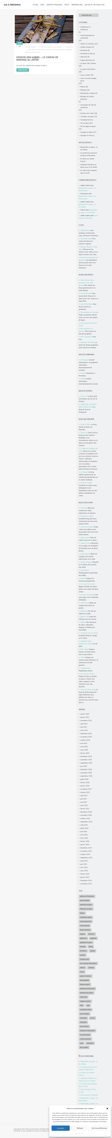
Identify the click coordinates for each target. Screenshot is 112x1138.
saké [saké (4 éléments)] (88, 1005)
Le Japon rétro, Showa (88, 63)
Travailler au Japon (87, 116)
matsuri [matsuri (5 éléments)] (82, 968)
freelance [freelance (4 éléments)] (91, 934)
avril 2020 (84, 747)
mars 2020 (84, 750)
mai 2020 (83, 743)
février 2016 (84, 841)
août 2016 (84, 825)
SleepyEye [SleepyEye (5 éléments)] (83, 1022)
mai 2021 (83, 727)
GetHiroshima (85, 230)
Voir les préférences (99, 1128)
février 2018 (84, 782)
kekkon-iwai (36, 52)
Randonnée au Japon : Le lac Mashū (89, 148)
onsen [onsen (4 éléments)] (82, 972)
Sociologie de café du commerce (88, 106)
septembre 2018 (86, 776)
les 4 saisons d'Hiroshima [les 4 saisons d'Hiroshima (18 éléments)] (88, 963)
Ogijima (83, 622)
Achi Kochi (83, 508)
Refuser (80, 1128)
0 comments (69, 47)
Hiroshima (83, 50)
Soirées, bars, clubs (87, 113)
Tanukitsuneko (85, 668)
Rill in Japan (84, 649)
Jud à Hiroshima (87, 1056)
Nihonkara (83, 611)
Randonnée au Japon (87, 93)
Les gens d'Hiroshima (87, 69)
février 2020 (84, 753)
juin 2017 (83, 799)
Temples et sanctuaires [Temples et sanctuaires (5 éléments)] (87, 1031)
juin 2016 (83, 831)
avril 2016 (84, 835)
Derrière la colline (86, 516)
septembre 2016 (86, 822)
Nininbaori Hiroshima (87, 342)
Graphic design (85, 47)
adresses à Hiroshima (38, 49)
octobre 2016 (85, 818)
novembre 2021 (86, 720)
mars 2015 (84, 871)
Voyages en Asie (86, 135)
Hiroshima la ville (86, 53)
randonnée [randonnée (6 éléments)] (83, 997)
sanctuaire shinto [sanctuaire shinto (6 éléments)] (85, 1010)
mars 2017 (84, 805)
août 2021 (84, 724)
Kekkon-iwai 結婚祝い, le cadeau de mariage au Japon (37, 58)
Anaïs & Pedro (85, 424)
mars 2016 (84, 838)
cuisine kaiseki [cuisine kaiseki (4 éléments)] (84, 926)
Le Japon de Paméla (87, 595)
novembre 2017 (86, 789)
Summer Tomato (86, 483)
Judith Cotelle (31, 47)
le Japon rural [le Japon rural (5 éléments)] (84, 959)
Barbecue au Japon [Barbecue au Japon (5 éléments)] (86, 909)
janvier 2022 (84, 717)
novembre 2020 (86, 737)
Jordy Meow (84, 570)
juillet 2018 (84, 779)
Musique (83, 90)
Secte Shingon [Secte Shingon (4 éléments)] (84, 1014)
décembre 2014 (86, 880)
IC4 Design (84, 360)
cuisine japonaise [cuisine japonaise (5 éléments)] (85, 921)
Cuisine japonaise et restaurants (87, 36)
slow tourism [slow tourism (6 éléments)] (84, 1026)
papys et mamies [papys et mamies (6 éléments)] (85, 976)
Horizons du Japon (86, 527)
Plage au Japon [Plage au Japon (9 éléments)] (85, 984)
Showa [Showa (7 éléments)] (92, 1018)
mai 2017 (83, 802)
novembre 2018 (86, 773)
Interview (83, 57)
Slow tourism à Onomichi (89, 1095)
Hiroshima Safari (86, 239)
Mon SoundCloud (86, 337)
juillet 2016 (84, 828)
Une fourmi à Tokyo (87, 674)
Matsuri (82, 87)
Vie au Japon (58, 47)
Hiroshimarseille (86, 293)
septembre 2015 (86, 858)
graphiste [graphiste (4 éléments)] (93, 938)
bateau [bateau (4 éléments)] (82, 913)
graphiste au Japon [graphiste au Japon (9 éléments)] (86, 942)
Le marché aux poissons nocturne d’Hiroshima (88, 154)
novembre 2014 (86, 884)
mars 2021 (84, 730)
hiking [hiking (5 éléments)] (91, 947)
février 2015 (84, 874)
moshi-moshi (84, 603)
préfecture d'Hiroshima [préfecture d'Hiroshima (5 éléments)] (87, 989)
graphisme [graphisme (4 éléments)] (83, 938)
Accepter (60, 1128)
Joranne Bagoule (86, 562)
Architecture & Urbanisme (85, 28)
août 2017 (84, 796)
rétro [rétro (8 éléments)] (81, 1005)
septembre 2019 (86, 763)
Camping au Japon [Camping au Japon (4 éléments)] (86, 917)
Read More (22, 70)
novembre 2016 (86, 815)
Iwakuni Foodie (85, 543)
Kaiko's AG (84, 396)
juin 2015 (83, 864)
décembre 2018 (86, 769)
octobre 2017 (85, 792)
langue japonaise (86, 60)
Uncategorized (85, 120)
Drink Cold (84, 433)
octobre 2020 (85, 740)
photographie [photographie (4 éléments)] (84, 980)
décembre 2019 (86, 756)
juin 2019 (83, 766)
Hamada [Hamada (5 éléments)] (82, 947)
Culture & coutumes (46, 47)
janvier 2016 (84, 844)
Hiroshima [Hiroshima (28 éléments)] (83, 951)
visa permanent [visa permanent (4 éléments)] (85, 1035)
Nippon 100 (84, 617)
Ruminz (83, 373)
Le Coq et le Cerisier (87, 584)
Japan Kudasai (85, 554)
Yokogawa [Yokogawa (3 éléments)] (90, 1043)
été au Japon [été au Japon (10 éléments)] (84, 1047)
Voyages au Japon (86, 132)
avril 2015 (84, 867)
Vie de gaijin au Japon (88, 126)
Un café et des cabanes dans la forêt (88, 171)
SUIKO (82, 379)
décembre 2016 (86, 812)
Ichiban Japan (85, 537)
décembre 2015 (86, 848)
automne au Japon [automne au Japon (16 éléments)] (86, 905)
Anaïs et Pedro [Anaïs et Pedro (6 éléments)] (84, 900)
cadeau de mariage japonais (55, 49)
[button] (107, 1108)
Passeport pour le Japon (89, 633)
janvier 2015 (84, 877)
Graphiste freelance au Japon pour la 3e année (88, 165)
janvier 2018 (84, 786)
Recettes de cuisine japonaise (87, 97)
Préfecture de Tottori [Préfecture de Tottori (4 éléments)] (86, 993)
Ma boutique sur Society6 (89, 312)
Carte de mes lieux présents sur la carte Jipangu (86, 282)
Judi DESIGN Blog (86, 304)
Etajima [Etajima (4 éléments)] (82, 934)
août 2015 (84, 861)
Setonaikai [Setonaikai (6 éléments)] (83, 1018)
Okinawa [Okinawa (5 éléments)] (91, 968)
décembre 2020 (86, 733)
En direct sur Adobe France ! (87, 160)
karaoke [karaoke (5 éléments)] (82, 955)
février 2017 (84, 809)
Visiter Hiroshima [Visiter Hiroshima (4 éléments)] (85, 1039)
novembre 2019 (86, 760)
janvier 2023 (84, 714)
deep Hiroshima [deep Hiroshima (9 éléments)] (85, 930)
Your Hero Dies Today (88, 690)
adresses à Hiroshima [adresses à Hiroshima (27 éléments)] (87, 896)
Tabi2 (82, 657)
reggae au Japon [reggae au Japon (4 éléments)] (85, 1001)
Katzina (83, 578)
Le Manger (84, 472)
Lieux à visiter (85, 75)
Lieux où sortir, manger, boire (88, 79)
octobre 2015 (85, 854)
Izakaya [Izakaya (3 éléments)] (92, 951)
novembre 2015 (86, 851)
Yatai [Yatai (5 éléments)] (81, 1043)
